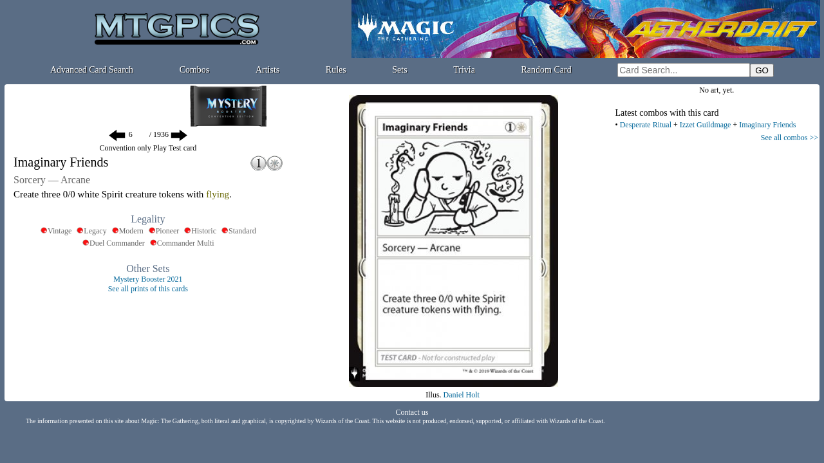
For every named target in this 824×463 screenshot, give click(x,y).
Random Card (546, 70)
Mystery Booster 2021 (147, 279)
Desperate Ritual (645, 124)
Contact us (412, 412)
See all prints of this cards (148, 288)
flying (217, 194)
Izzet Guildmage (705, 124)
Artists (267, 70)
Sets (399, 70)
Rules (336, 70)
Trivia (464, 70)
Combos (195, 70)
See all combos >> (789, 137)
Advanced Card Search (91, 70)
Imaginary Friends (767, 124)
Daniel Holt (462, 394)
